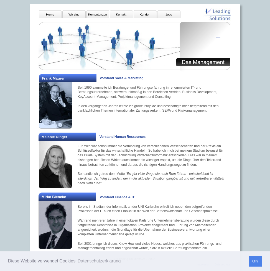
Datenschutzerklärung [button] (99, 261)
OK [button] (255, 261)
